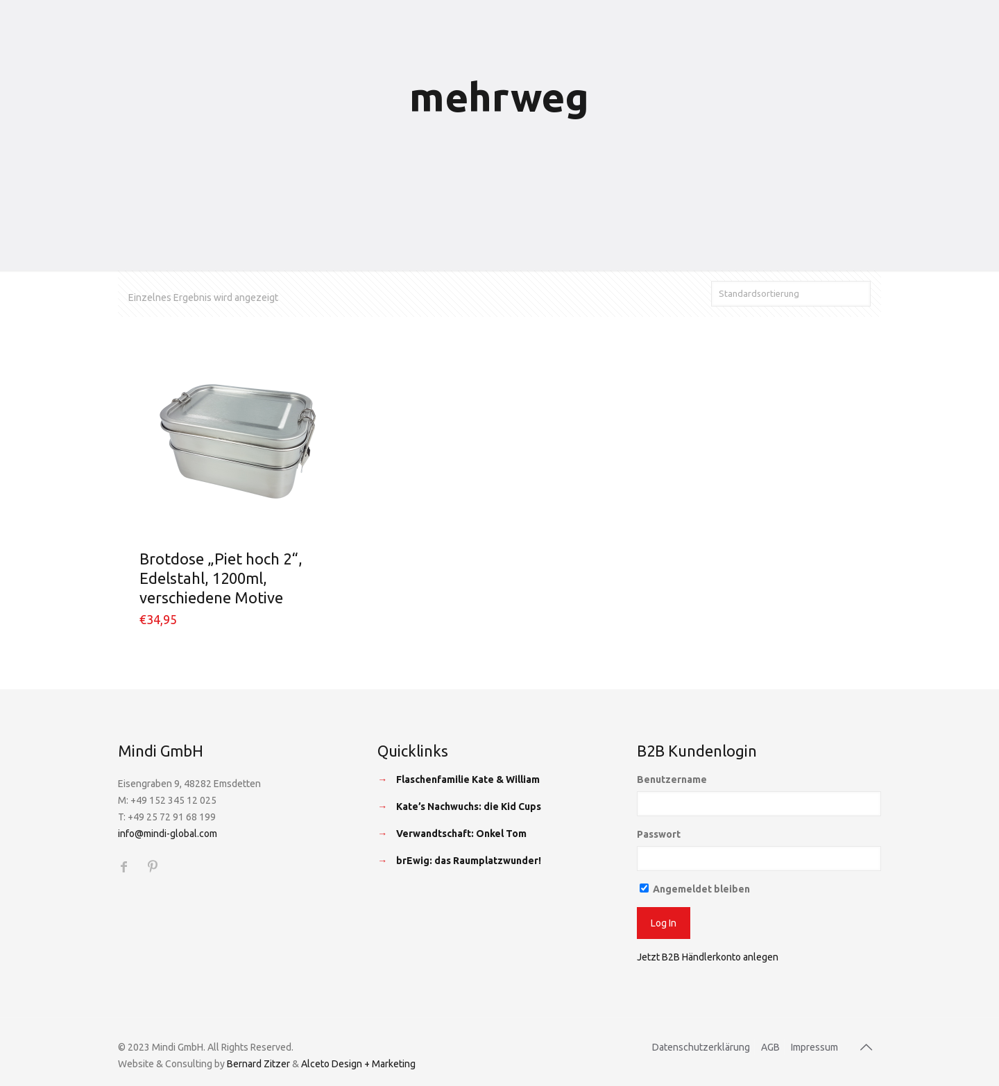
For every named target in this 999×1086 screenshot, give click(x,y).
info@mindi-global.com (167, 833)
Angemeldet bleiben (695, 889)
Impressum (814, 1047)
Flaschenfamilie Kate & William (468, 779)
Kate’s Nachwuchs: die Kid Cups (468, 806)
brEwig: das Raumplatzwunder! (468, 860)
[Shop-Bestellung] (791, 294)
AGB (770, 1047)
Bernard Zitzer (258, 1063)
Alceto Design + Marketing (358, 1063)
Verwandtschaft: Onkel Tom (461, 833)
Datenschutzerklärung (701, 1047)
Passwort (659, 834)
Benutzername (672, 779)
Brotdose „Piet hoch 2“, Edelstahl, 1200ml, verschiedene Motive (220, 578)
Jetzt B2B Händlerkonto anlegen (707, 957)
